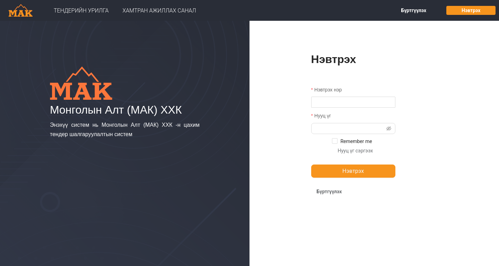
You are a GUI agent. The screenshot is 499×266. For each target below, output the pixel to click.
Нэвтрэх (471, 10)
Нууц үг (322, 115)
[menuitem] (81, 11)
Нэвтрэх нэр (328, 89)
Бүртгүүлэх (413, 10)
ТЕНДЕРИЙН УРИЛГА (81, 10)
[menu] (193, 10)
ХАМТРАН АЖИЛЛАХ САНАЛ (159, 10)
